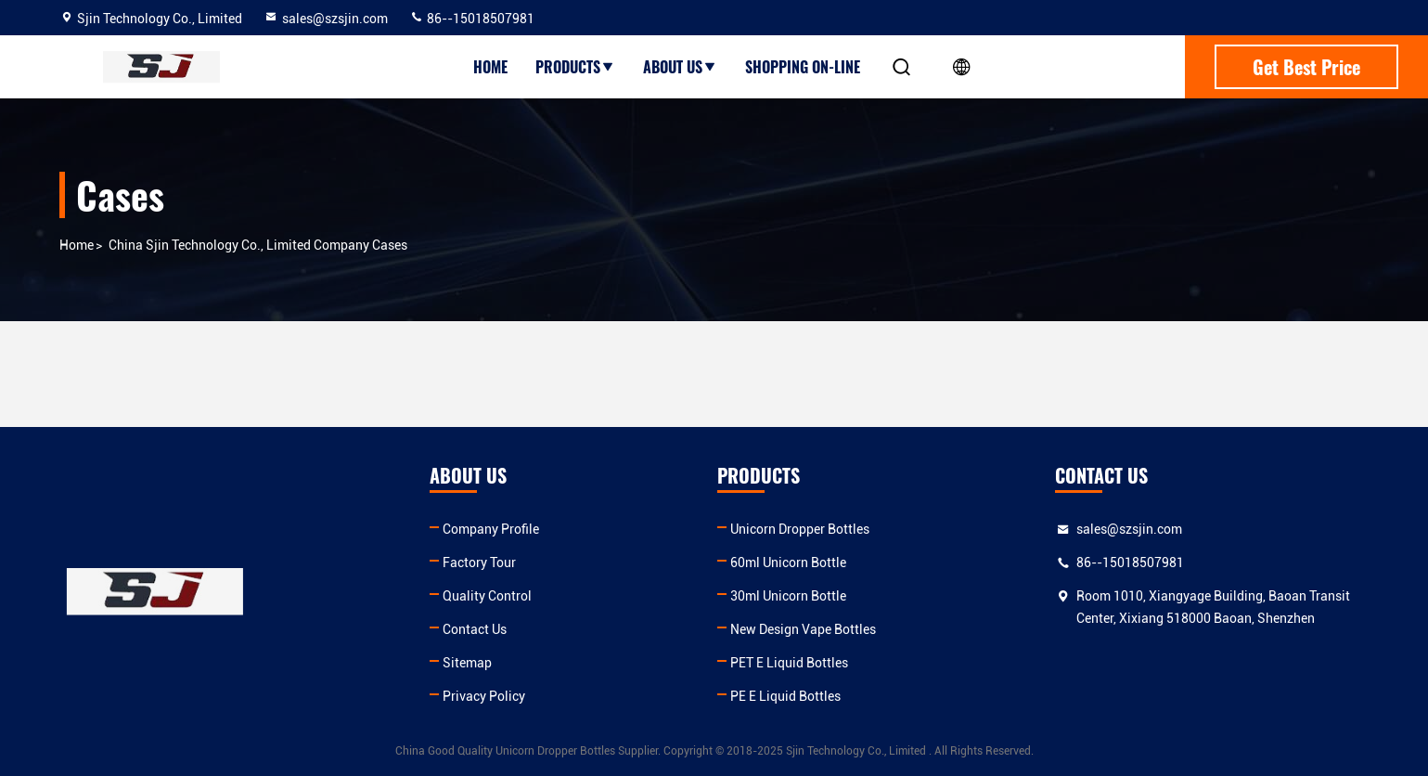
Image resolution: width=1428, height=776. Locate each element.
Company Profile (491, 529)
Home (490, 67)
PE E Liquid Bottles (785, 696)
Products (575, 67)
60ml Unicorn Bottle (788, 562)
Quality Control (487, 595)
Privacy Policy (484, 696)
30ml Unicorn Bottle (788, 595)
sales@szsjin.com (326, 18)
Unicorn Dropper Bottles (799, 529)
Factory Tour (479, 562)
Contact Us (475, 629)
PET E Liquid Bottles (789, 662)
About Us (680, 67)
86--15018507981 (471, 18)
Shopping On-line (802, 67)
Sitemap (467, 662)
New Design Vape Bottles (803, 629)
